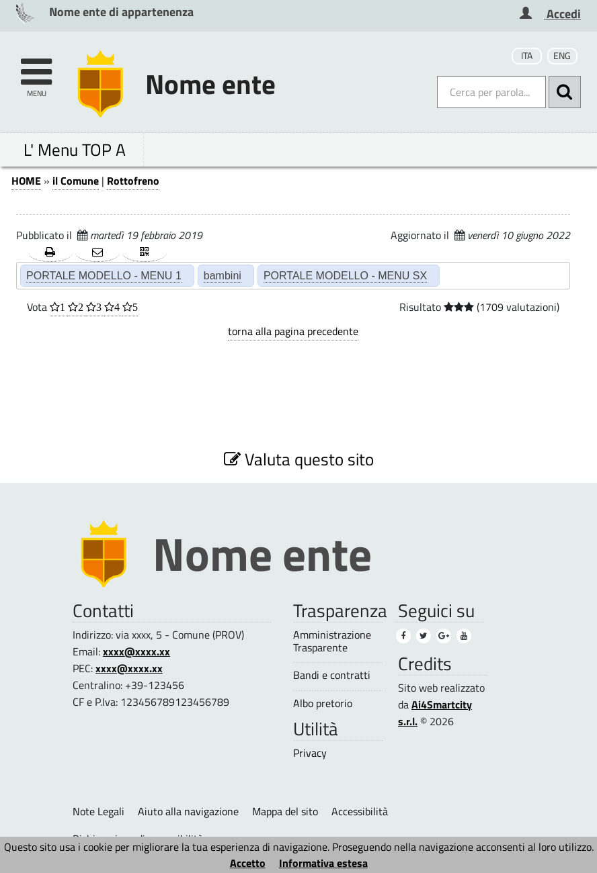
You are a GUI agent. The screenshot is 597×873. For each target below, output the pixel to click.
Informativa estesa (323, 863)
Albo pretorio (322, 703)
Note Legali (98, 811)
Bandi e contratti (331, 675)
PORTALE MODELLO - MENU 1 (104, 275)
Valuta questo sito (299, 459)
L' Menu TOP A (75, 149)
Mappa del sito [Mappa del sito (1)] (285, 811)
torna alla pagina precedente (293, 331)
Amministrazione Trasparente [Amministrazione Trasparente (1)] (332, 641)
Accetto (248, 863)
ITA (526, 55)
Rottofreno (133, 181)
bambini (222, 275)
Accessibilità (359, 811)
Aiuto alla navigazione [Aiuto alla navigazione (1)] (188, 811)
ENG (562, 55)
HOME (26, 181)
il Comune (75, 181)
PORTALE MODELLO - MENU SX (345, 275)
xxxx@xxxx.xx (136, 651)
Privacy (310, 753)
